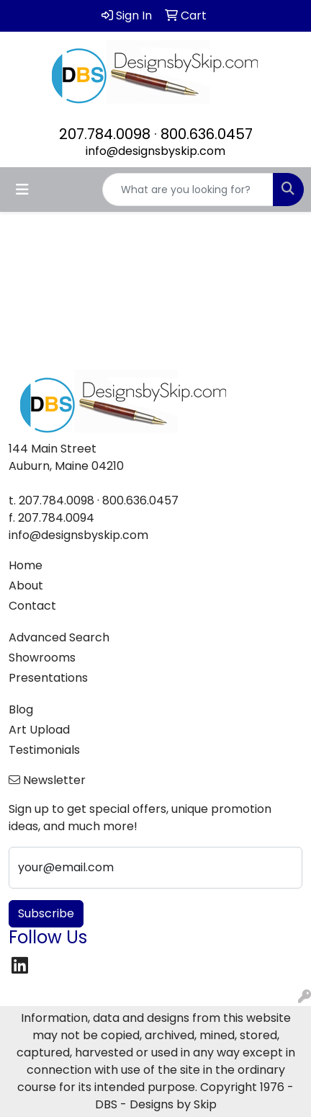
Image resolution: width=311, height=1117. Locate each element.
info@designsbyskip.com (155, 151)
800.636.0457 (207, 134)
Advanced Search (59, 637)
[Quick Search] (188, 189)
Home (25, 565)
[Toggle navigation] (22, 189)
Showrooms (42, 657)
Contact (32, 605)
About (26, 585)
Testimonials (44, 750)
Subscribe (46, 913)
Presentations (48, 677)
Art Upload (39, 729)
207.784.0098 (104, 134)
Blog (21, 709)
